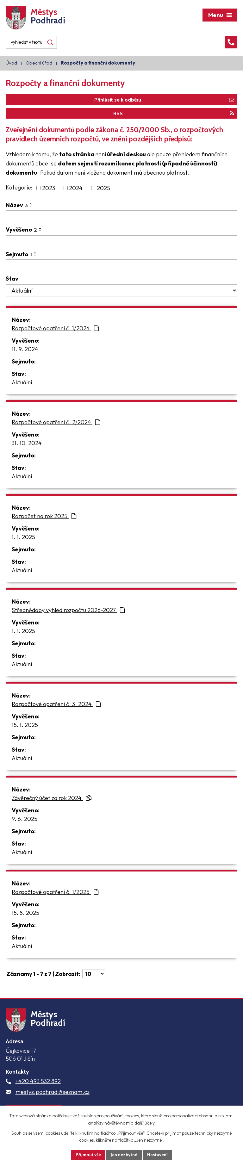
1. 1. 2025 (23, 537)
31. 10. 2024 (27, 443)
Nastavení (157, 1154)
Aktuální (22, 382)
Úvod (11, 63)
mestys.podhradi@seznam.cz (53, 1091)
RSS (173, 113)
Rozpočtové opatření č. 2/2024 (56, 422)
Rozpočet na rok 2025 (44, 516)
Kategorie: (19, 187)
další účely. (144, 1123)
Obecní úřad (39, 63)
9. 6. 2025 (24, 818)
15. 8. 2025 (25, 912)
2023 (48, 188)
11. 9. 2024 (25, 349)
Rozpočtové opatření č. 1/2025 (55, 892)
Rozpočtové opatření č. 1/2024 (55, 328)
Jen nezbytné (124, 1154)
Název (17, 205)
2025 (103, 188)
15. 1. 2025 (25, 725)
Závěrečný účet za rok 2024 (51, 798)
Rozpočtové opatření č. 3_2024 (56, 704)
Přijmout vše (88, 1154)
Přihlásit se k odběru (164, 99)
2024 (76, 188)
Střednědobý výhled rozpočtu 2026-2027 (68, 610)
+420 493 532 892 (38, 1081)
